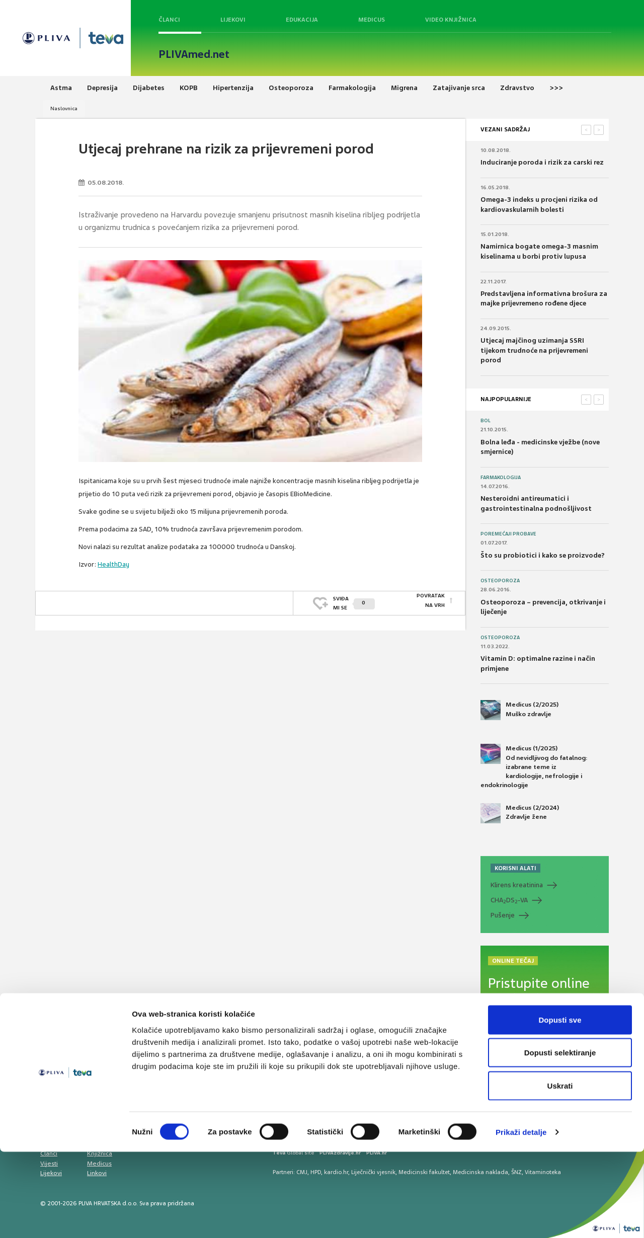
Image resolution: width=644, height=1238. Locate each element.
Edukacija (302, 19)
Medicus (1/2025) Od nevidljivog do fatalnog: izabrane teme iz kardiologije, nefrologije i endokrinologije (534, 766)
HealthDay (113, 564)
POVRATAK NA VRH (431, 600)
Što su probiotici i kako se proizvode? (542, 555)
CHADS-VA (509, 900)
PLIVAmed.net (193, 54)
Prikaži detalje (521, 1218)
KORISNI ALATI (515, 868)
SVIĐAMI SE (354, 600)
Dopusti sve (559, 1106)
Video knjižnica (450, 19)
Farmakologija (500, 478)
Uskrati (560, 1172)
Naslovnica (63, 108)
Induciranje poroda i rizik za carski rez (542, 162)
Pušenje (503, 915)
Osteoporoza (500, 581)
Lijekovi (233, 19)
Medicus (371, 19)
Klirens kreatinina (517, 885)
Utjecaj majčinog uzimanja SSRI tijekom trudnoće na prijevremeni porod (534, 350)
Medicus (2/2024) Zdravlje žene (519, 813)
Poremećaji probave (508, 534)
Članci (169, 19)
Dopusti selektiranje (560, 1139)
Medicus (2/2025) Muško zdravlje (519, 710)
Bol (485, 421)
